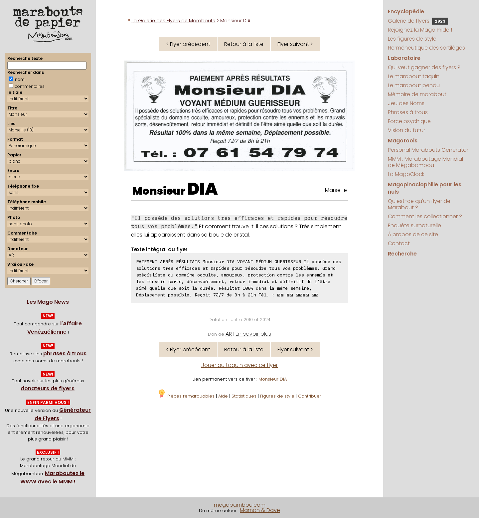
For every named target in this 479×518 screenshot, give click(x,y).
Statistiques (244, 396)
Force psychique (409, 121)
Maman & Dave (260, 510)
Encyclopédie (406, 11)
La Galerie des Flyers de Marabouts (173, 20)
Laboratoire (404, 58)
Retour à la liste (243, 44)
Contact (399, 243)
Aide (223, 396)
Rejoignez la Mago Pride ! (420, 30)
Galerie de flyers (418, 21)
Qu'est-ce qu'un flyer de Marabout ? (419, 204)
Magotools (402, 140)
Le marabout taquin (413, 76)
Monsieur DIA (272, 379)
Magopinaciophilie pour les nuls (424, 188)
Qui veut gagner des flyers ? (424, 67)
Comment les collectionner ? (425, 216)
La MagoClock (406, 174)
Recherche (402, 254)
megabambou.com (239, 505)
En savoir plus (253, 334)
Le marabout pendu (414, 85)
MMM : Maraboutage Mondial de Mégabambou (425, 162)
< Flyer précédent (188, 44)
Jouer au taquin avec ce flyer (239, 365)
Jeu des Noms (406, 103)
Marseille (336, 190)
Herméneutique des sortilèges (426, 48)
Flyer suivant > (295, 44)
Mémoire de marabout (417, 94)
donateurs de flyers (48, 388)
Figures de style (277, 396)
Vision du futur (406, 130)
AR (229, 334)
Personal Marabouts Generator (428, 150)
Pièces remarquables (186, 396)
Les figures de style (412, 39)
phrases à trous (64, 353)
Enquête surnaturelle (414, 225)
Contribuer (309, 396)
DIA (202, 189)
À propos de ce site (413, 234)
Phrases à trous (408, 112)
